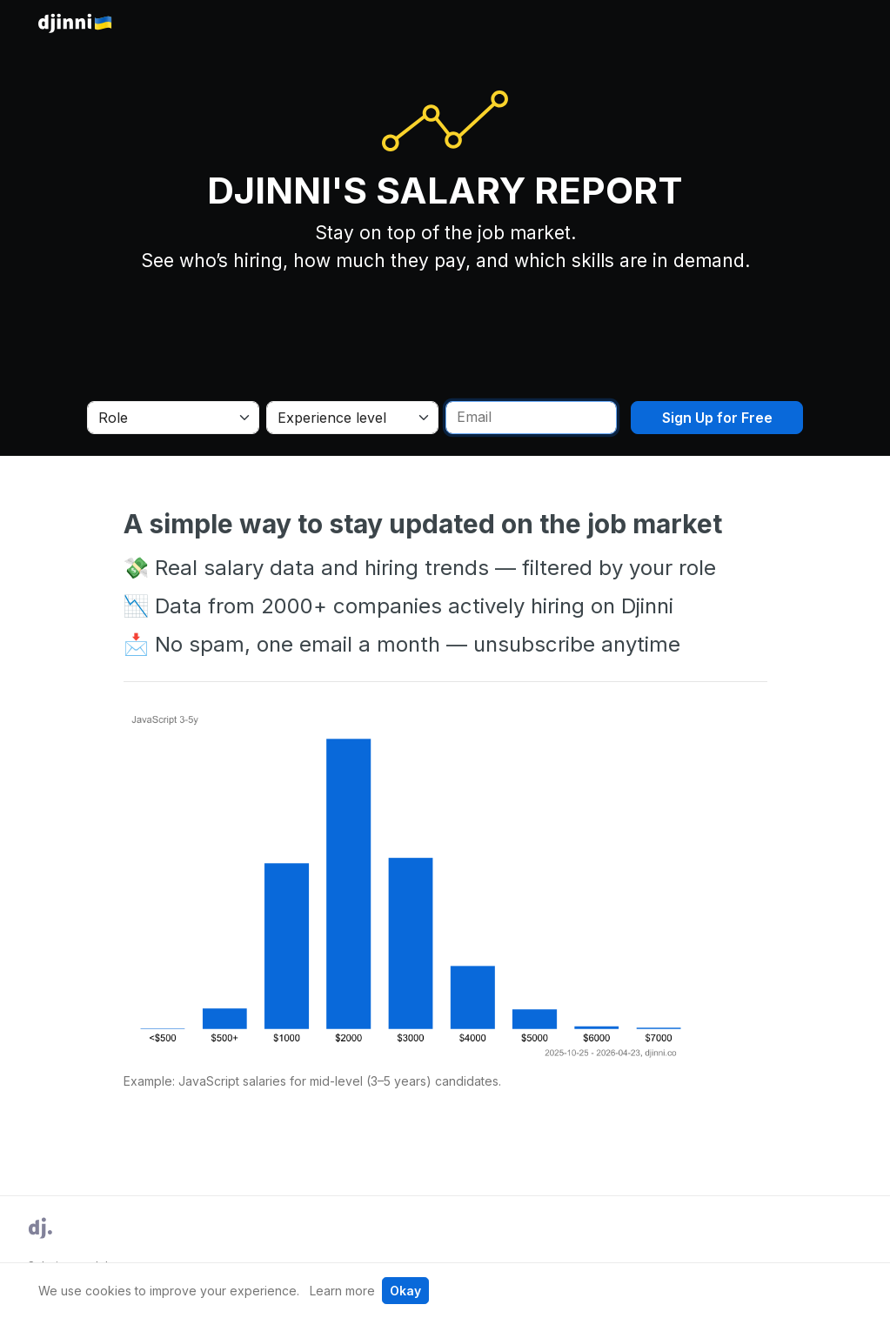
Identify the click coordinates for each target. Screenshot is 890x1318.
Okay (405, 1290)
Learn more (342, 1290)
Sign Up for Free (717, 417)
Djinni (75, 24)
